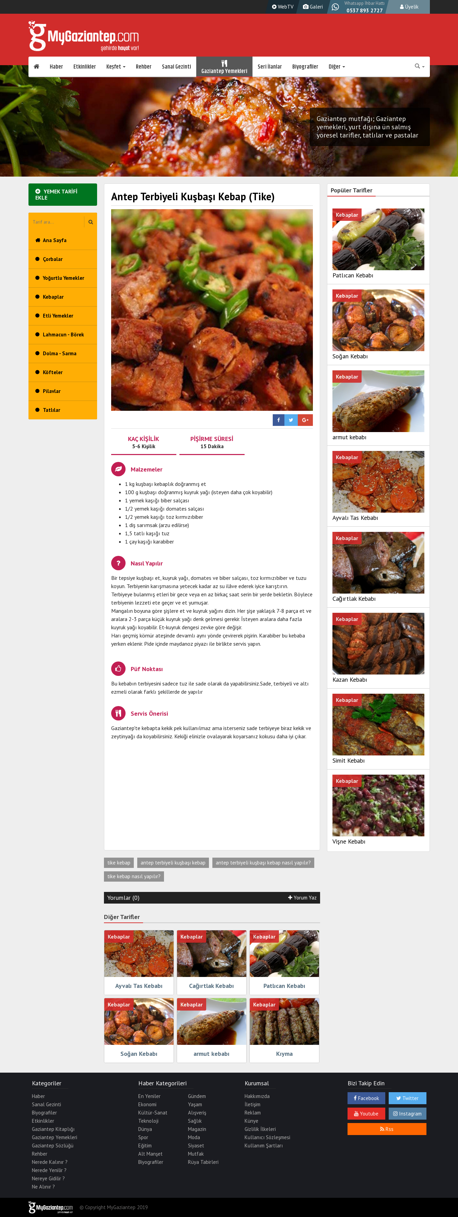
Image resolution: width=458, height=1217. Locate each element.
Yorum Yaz (302, 897)
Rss (387, 1129)
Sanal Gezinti (176, 66)
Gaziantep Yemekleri (224, 67)
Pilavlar (51, 391)
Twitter (407, 1098)
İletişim (252, 1104)
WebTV (282, 6)
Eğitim (145, 1145)
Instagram (407, 1113)
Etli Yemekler (58, 315)
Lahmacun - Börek (63, 334)
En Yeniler (149, 1096)
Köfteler (52, 372)
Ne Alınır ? (43, 1186)
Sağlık (195, 1121)
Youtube (366, 1113)
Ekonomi (147, 1104)
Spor (143, 1137)
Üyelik (409, 6)
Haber (56, 66)
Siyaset (196, 1145)
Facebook (366, 1098)
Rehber (144, 66)
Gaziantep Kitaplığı (53, 1129)
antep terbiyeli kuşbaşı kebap (173, 862)
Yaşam (195, 1104)
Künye (251, 1121)
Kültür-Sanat (152, 1112)
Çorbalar (52, 259)
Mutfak (196, 1153)
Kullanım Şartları (264, 1145)
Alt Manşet (150, 1153)
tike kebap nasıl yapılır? (134, 876)
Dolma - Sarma (60, 353)
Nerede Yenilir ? (49, 1170)
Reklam (253, 1112)
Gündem (197, 1096)
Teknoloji (148, 1121)
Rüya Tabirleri (203, 1162)
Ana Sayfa (55, 240)
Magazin (197, 1129)
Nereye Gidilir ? (48, 1178)
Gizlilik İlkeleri (260, 1129)
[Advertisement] (212, 795)
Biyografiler (305, 66)
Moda (194, 1137)
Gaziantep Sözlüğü (52, 1145)
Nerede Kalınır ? (50, 1162)
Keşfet (116, 66)
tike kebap (118, 862)
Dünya (145, 1129)
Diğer (337, 66)
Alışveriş (197, 1112)
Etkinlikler (84, 66)
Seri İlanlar (270, 66)
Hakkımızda (257, 1096)
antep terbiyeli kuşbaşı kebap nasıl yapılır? (263, 862)
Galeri (312, 6)
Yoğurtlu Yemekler (63, 278)
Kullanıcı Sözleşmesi (267, 1137)
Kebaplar (53, 297)
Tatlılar (51, 410)
